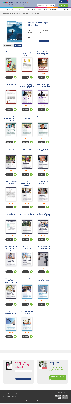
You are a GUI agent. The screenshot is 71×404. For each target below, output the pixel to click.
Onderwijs (53, 11)
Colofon (37, 401)
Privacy (27, 401)
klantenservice (47, 2)
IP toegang (40, 2)
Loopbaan (18, 11)
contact (53, 2)
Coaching (8, 11)
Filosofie (63, 11)
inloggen (64, 5)
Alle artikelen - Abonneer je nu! (14, 14)
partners (35, 2)
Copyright (5, 401)
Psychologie (41, 11)
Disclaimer (22, 401)
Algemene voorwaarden (13, 401)
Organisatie (29, 11)
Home (4, 14)
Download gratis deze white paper (57, 378)
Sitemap (32, 401)
